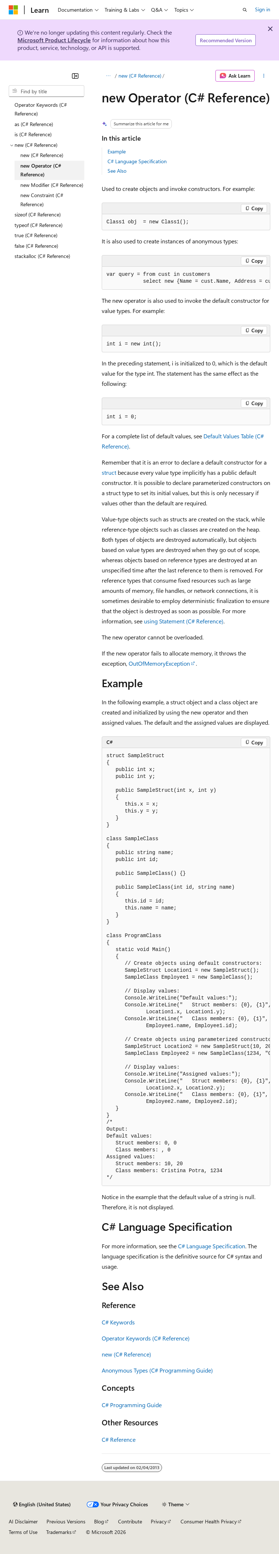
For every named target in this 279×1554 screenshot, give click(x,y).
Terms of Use (23, 1531)
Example (117, 151)
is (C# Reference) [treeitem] (33, 134)
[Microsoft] (13, 10)
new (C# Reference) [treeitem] (41, 155)
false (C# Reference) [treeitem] (36, 245)
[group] (186, 278)
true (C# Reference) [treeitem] (36, 235)
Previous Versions (65, 1521)
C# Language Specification (137, 161)
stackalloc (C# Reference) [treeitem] (42, 256)
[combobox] (46, 91)
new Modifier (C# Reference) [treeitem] (51, 184)
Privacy (159, 1521)
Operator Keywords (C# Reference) (146, 1338)
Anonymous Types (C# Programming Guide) (157, 1370)
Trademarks (59, 1531)
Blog (99, 1521)
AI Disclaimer (23, 1521)
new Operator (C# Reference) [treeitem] (40, 170)
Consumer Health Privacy (209, 1521)
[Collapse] (75, 75)
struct (109, 472)
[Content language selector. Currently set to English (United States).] (42, 1504)
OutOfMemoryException (159, 663)
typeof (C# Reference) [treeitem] (38, 225)
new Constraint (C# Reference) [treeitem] (41, 200)
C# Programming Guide (132, 1405)
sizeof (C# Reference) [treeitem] (38, 214)
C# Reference (119, 1439)
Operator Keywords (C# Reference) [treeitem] (41, 109)
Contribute (130, 1521)
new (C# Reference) (139, 75)
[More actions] (264, 76)
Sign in (262, 9)
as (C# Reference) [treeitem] (34, 124)
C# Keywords (118, 1322)
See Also (117, 170)
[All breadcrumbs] (108, 76)
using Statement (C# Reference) (183, 621)
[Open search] (245, 9)
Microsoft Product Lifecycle (54, 40)
